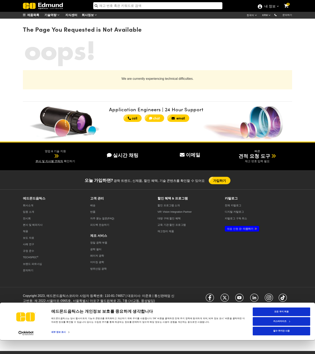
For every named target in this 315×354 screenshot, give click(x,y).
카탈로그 (233, 205)
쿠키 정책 (47, 307)
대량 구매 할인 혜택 (169, 218)
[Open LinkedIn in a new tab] (254, 299)
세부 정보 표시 (58, 345)
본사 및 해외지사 (33, 224)
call (132, 118)
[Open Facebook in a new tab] (210, 299)
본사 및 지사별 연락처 (49, 161)
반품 (92, 211)
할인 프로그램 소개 (169, 205)
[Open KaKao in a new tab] (276, 311)
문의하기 (287, 15)
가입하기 (219, 180)
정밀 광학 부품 (98, 242)
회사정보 (90, 15)
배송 (92, 205)
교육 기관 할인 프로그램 (172, 224)
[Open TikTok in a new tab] (283, 299)
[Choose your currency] (267, 15)
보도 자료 (28, 237)
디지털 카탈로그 (234, 211)
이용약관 (58, 307)
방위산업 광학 (98, 268)
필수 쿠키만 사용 (281, 344)
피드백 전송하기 (99, 224)
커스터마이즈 (281, 335)
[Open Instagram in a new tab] (269, 299)
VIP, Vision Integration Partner (175, 211)
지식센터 (71, 15)
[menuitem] (33, 14)
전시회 (27, 218)
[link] (289, 3)
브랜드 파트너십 (32, 263)
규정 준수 (28, 250)
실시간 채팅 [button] (122, 155)
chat (154, 118)
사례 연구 (28, 244)
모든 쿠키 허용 (281, 325)
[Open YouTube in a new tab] (239, 299)
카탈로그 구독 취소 (236, 218)
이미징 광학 (97, 262)
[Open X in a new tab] (225, 299)
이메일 (190, 155)
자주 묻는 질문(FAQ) (102, 218)
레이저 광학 (97, 255)
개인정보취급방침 (32, 307)
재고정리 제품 (166, 231)
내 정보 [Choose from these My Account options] (269, 6)
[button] (278, 14)
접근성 (67, 307)
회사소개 (28, 205)
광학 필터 (95, 249)
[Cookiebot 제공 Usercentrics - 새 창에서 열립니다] (26, 347)
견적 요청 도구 (254, 156)
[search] (157, 5)
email (178, 118)
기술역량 (52, 15)
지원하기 (240, 228)
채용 (25, 231)
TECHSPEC (30, 257)
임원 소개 (28, 211)
